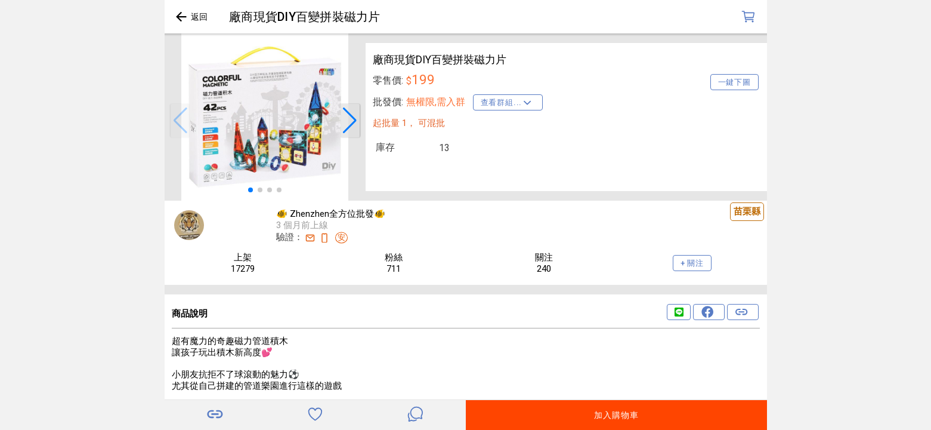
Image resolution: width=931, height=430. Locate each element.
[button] (180, 120)
